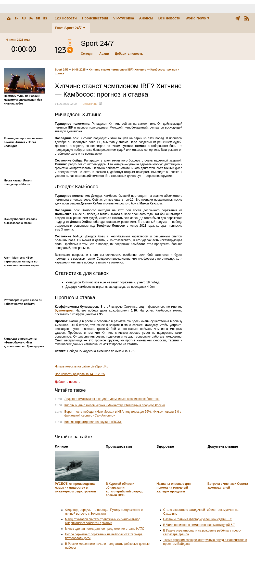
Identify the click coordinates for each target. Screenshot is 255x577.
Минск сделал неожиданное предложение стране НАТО (104, 528)
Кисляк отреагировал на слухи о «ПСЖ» (93, 422)
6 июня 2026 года (18, 39)
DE (38, 18)
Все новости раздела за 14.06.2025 (80, 374)
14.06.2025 (78, 69)
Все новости (169, 18)
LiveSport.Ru (90, 103)
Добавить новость (129, 53)
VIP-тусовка (123, 18)
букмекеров (64, 310)
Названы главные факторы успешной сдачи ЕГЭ (197, 519)
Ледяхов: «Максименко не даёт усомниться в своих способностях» (112, 399)
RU (24, 18)
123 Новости (66, 18)
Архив (104, 53)
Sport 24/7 (61, 69)
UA (31, 18)
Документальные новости (223, 448)
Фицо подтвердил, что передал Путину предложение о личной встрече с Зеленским (104, 511)
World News (197, 18)
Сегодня (87, 53)
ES (45, 18)
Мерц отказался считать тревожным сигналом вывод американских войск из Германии (102, 521)
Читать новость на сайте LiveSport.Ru (81, 366)
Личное (61, 446)
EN (16, 18)
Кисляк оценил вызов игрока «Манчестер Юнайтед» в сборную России (115, 405)
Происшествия (95, 18)
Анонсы (146, 18)
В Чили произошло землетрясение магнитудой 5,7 (199, 525)
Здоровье (165, 446)
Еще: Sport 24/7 (70, 28)
